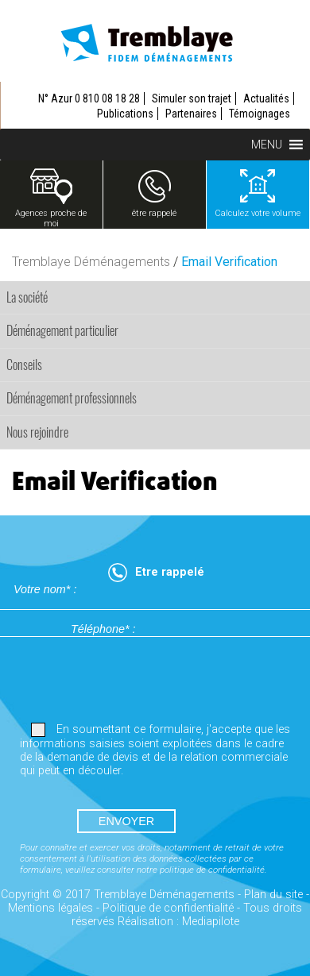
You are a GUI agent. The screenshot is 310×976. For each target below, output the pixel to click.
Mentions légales (50, 908)
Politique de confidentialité (168, 908)
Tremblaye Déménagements (91, 261)
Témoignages (259, 113)
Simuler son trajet (191, 98)
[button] (266, 144)
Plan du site (273, 894)
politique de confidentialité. (213, 869)
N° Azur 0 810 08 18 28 (89, 98)
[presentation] (133, 680)
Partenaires (191, 113)
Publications (125, 113)
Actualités (266, 98)
